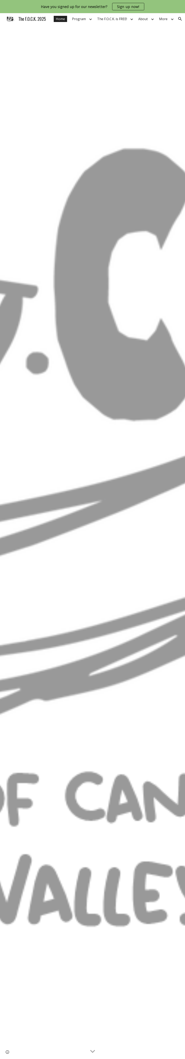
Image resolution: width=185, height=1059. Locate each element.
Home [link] (60, 19)
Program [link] (79, 19)
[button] (180, 19)
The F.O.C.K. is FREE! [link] (112, 19)
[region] (92, 6)
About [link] (143, 19)
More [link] (163, 19)
